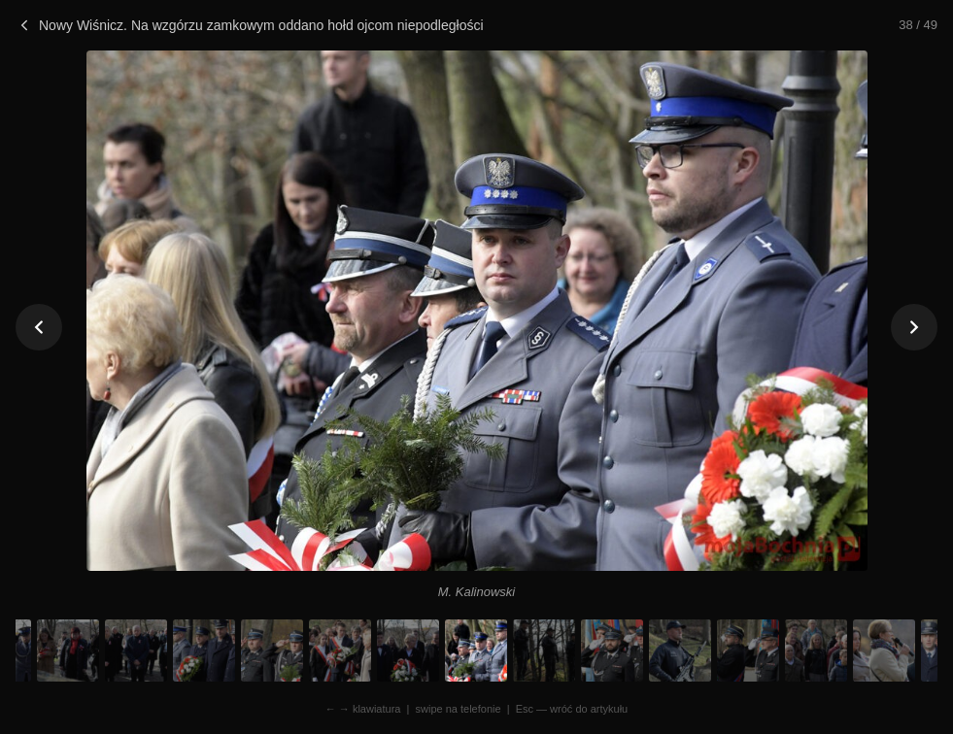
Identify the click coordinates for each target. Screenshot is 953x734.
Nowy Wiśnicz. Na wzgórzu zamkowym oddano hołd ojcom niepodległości (250, 25)
